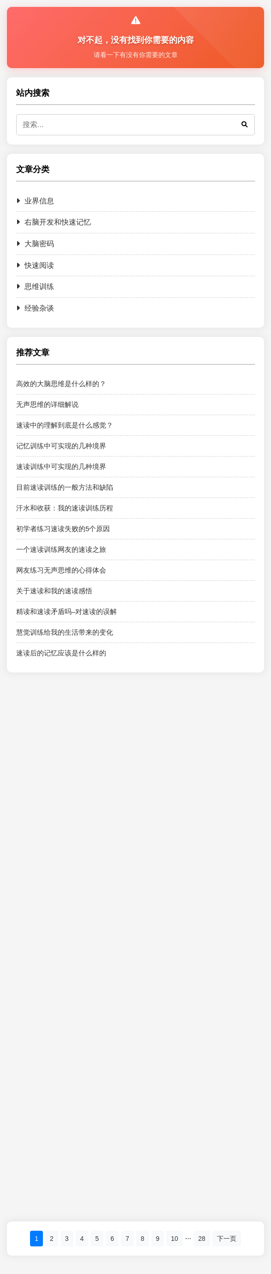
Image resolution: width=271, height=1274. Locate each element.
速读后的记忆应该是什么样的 (61, 653)
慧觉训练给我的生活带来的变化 (64, 632)
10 (174, 1238)
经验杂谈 (35, 308)
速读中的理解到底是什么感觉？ (64, 425)
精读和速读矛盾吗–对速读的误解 (66, 611)
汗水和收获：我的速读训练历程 (64, 508)
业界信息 (35, 201)
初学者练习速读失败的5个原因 (63, 529)
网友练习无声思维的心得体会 (61, 570)
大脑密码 (35, 244)
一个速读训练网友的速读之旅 (61, 549)
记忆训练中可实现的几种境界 (61, 446)
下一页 (226, 1238)
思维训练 (35, 286)
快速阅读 (35, 265)
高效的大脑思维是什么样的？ (61, 384)
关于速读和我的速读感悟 (54, 591)
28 (201, 1238)
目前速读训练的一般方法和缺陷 (64, 487)
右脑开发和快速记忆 (53, 222)
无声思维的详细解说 (47, 404)
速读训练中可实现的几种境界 (61, 466)
